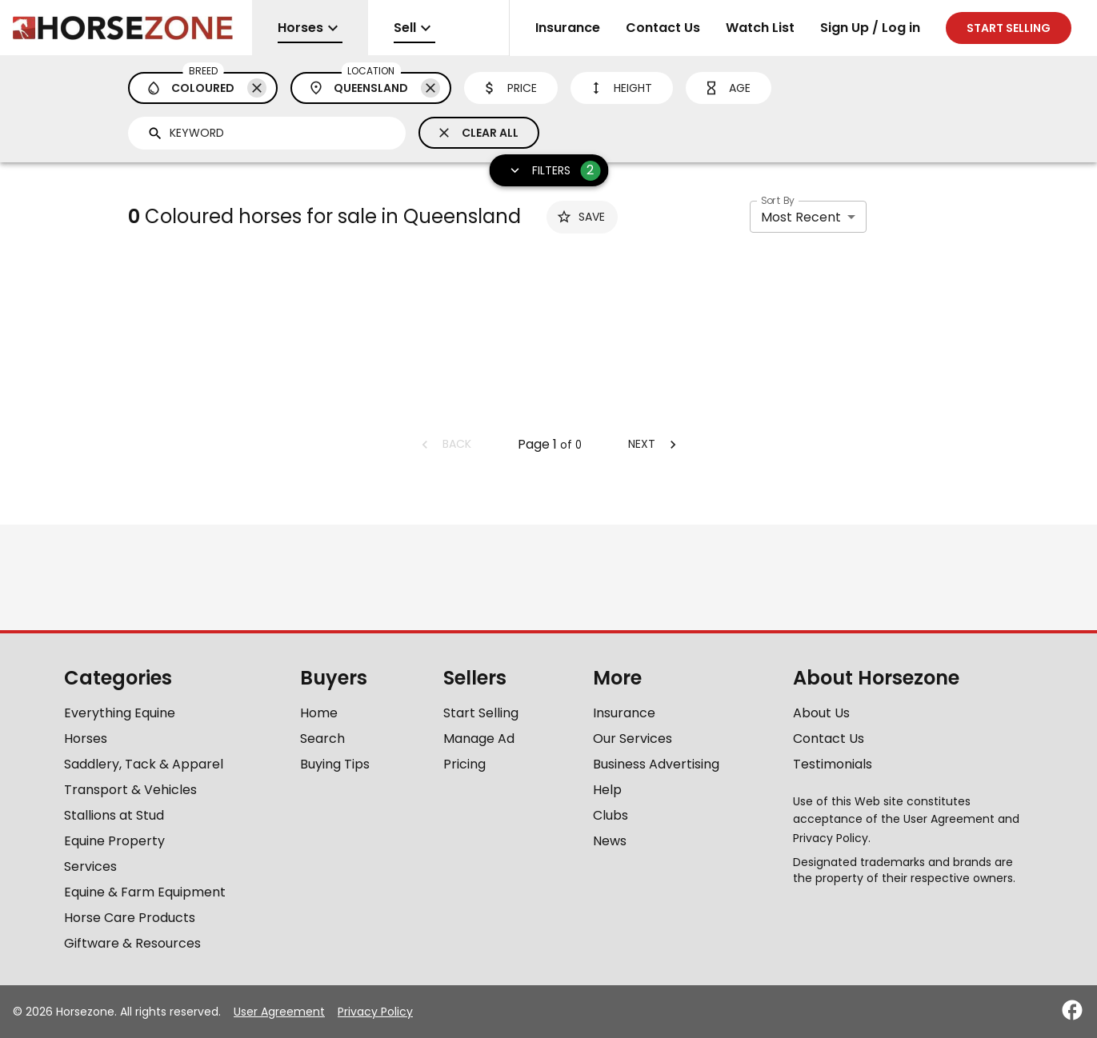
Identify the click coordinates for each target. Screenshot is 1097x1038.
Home (319, 713)
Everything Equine (119, 713)
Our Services (632, 738)
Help (607, 789)
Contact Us (663, 27)
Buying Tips (335, 764)
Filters (550, 171)
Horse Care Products (129, 917)
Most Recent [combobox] (801, 217)
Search (322, 738)
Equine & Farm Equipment (145, 892)
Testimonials (832, 764)
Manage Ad (478, 738)
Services (90, 866)
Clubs (610, 815)
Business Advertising (656, 764)
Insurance (567, 27)
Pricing (464, 764)
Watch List (760, 27)
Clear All (477, 133)
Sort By (778, 200)
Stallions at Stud (114, 815)
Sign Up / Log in (870, 27)
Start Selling (480, 713)
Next (654, 444)
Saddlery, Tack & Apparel (143, 764)
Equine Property (114, 841)
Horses (85, 738)
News (610, 841)
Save (580, 217)
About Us (821, 713)
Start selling (1009, 28)
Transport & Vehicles (130, 789)
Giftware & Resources (132, 943)
